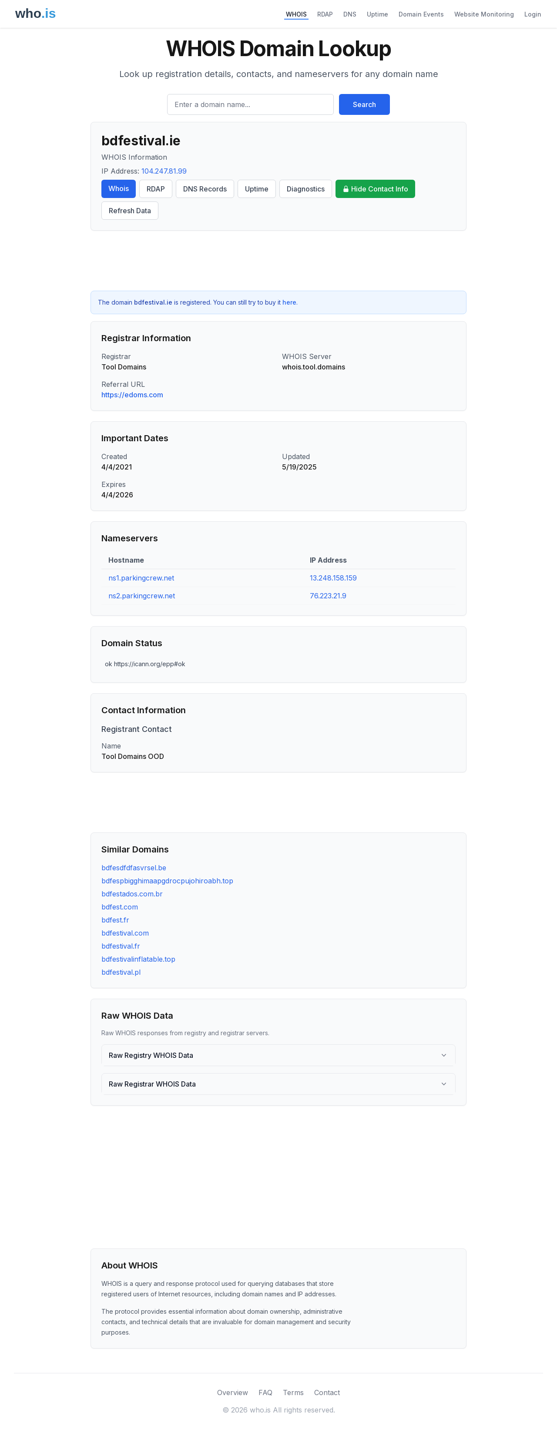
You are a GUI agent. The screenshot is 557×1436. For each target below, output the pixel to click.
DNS (349, 14)
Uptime (377, 14)
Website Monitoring (484, 14)
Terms (293, 1392)
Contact (327, 1392)
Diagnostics (306, 189)
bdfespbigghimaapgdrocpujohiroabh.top (167, 880)
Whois (118, 188)
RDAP (325, 14)
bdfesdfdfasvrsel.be (133, 867)
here (289, 302)
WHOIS (296, 14)
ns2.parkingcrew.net (141, 595)
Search (364, 104)
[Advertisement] (278, 260)
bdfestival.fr (120, 946)
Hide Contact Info (375, 189)
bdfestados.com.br (132, 893)
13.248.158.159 (333, 578)
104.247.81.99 (164, 171)
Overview (232, 1392)
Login (532, 14)
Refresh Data (130, 210)
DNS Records (205, 189)
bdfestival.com (125, 933)
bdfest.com (119, 907)
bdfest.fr (115, 920)
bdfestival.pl (121, 972)
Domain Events (421, 14)
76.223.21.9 (328, 595)
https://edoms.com (132, 394)
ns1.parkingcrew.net (141, 578)
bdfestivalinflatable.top (138, 959)
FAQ (265, 1392)
